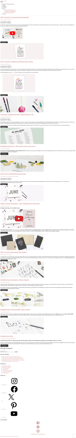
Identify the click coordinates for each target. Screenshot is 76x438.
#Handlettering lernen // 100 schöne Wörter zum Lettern (18, 146)
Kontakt (4, 13)
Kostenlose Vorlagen (9, 12)
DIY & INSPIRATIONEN (8, 370)
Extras (4, 8)
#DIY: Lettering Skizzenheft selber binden (13, 252)
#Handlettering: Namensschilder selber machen (15, 309)
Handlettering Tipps (6, 336)
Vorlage (13, 72)
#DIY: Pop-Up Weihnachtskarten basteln (13, 174)
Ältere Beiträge (3, 350)
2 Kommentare (13, 338)
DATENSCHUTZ (41, 434)
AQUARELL (5, 369)
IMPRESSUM (34, 434)
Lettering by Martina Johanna (8, 4)
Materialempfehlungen (10, 10)
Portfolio (4, 7)
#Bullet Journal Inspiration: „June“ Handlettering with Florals (20, 203)
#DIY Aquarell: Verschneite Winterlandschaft (14, 17)
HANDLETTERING (7, 365)
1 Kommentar (16, 176)
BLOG (4, 5)
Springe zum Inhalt (3, 0)
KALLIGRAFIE (6, 368)
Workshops (5, 6)
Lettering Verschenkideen (10, 11)
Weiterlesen (4, 42)
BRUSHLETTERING (7, 367)
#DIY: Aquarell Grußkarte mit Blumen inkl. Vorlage (16, 61)
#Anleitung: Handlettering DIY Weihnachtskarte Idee (17, 114)
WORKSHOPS (6, 372)
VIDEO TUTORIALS (7, 371)
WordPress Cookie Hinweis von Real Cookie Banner (9, 436)
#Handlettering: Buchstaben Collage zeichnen (14, 280)
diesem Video (17, 229)
